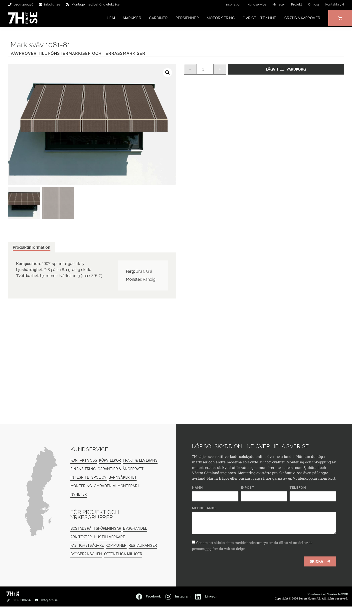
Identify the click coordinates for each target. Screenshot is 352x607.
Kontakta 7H (334, 4)
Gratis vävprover (301, 18)
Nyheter (278, 4)
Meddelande (204, 508)
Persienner (185, 18)
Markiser (131, 18)
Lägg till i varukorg (286, 69)
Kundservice (256, 4)
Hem (110, 18)
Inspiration (233, 4)
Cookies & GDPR (337, 594)
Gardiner (157, 18)
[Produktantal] (205, 69)
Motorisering (219, 18)
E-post (247, 488)
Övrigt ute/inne (258, 18)
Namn (197, 488)
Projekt (296, 4)
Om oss (313, 4)
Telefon (298, 488)
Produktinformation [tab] (31, 247)
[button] (167, 72)
